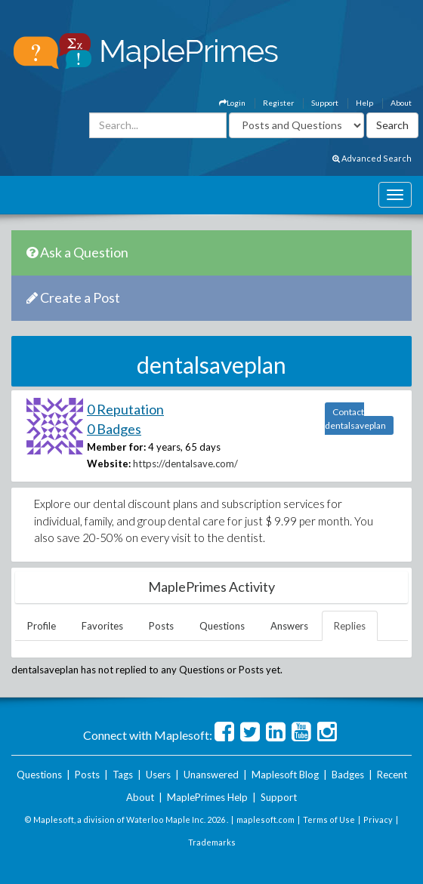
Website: (109, 463)
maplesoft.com (265, 819)
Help (364, 102)
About (401, 102)
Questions (222, 626)
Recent (392, 774)
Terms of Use (329, 819)
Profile (41, 626)
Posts (161, 626)
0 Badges (114, 428)
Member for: (116, 447)
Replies (350, 626)
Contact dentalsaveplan (355, 418)
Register (278, 102)
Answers (289, 626)
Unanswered (211, 774)
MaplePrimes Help (207, 797)
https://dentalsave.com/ (185, 463)
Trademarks (212, 842)
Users (158, 774)
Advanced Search (372, 158)
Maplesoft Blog (285, 774)
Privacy (378, 819)
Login (232, 102)
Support (324, 102)
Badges (348, 774)
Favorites (102, 626)
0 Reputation (125, 409)
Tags (123, 774)
